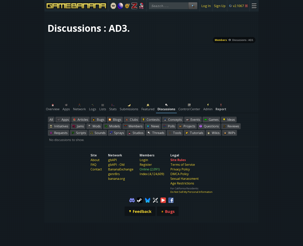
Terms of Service (182, 164)
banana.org (116, 178)
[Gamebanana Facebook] (171, 200)
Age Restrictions (182, 183)
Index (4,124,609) (152, 174)
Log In (206, 6)
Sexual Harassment (184, 178)
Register (146, 164)
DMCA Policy (179, 174)
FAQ (93, 164)
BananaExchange (120, 169)
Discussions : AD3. (243, 40)
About (95, 160)
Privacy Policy (180, 169)
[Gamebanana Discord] (132, 200)
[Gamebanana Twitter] (155, 200)
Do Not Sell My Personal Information (191, 192)
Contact (96, 169)
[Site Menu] (254, 5)
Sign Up (219, 6)
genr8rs (114, 174)
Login (144, 160)
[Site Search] (192, 5)
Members (221, 40)
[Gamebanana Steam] (140, 200)
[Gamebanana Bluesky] (147, 200)
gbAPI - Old (116, 164)
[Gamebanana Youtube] (163, 200)
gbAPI (112, 160)
